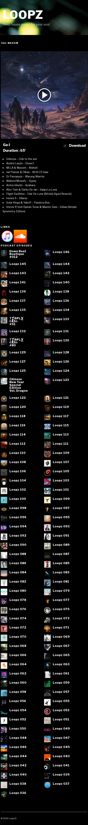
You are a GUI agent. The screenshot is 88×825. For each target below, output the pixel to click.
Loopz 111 (61, 443)
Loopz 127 (17, 361)
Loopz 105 (61, 471)
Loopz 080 (17, 590)
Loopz (23, 15)
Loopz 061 (61, 673)
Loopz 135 (17, 310)
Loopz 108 (17, 462)
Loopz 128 (61, 352)
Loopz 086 (17, 563)
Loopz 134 (61, 310)
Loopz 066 (17, 655)
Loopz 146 (61, 252)
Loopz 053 (61, 710)
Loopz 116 (17, 425)
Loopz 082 (17, 581)
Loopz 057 (61, 691)
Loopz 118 (17, 416)
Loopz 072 (17, 627)
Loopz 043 (61, 756)
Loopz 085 (61, 563)
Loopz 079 (61, 590)
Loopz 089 (61, 544)
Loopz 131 (61, 331)
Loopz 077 (61, 600)
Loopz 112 (17, 443)
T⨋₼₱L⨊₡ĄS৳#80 (16, 342)
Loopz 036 (17, 793)
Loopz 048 (17, 737)
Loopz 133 (61, 319)
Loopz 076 (17, 609)
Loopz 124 (61, 370)
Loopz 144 (61, 264)
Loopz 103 (61, 480)
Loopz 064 (18, 664)
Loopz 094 (18, 526)
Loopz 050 (17, 728)
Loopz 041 (61, 765)
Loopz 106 (17, 471)
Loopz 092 (17, 535)
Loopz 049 (61, 728)
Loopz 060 (17, 682)
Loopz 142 (61, 273)
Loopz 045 (61, 747)
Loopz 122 (17, 397)
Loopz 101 (61, 489)
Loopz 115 (61, 425)
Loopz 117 (61, 416)
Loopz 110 (17, 453)
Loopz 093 (61, 526)
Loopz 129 (17, 352)
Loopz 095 (61, 517)
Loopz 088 (17, 554)
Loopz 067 (61, 646)
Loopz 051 (61, 719)
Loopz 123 (61, 380)
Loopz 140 (61, 282)
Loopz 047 (61, 737)
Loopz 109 (61, 453)
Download (74, 145)
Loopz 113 (61, 434)
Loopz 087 (61, 554)
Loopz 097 (61, 508)
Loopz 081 (61, 581)
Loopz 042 (17, 765)
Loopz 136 (61, 300)
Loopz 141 (17, 282)
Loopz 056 (17, 701)
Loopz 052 (17, 719)
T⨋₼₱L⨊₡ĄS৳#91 (16, 321)
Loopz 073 (61, 618)
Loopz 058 (17, 691)
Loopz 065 (61, 655)
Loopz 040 (18, 774)
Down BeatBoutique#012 (17, 254)
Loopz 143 (17, 273)
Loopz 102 (17, 489)
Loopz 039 (61, 774)
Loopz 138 (61, 291)
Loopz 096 (17, 517)
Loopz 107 (61, 462)
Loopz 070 (17, 636)
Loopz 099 (61, 498)
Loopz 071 (61, 627)
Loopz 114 (17, 434)
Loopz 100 (17, 498)
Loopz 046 (18, 747)
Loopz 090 (17, 544)
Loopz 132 (17, 331)
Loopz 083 (61, 572)
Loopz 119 (61, 407)
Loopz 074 (17, 618)
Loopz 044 (18, 756)
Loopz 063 (61, 664)
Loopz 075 (61, 609)
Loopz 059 (61, 682)
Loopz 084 (17, 572)
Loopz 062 (17, 673)
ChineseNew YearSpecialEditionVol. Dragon (18, 385)
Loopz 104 (17, 480)
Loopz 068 (17, 646)
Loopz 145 (17, 264)
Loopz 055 (61, 701)
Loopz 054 (17, 710)
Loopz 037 (61, 783)
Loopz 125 (17, 370)
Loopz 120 (17, 407)
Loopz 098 (17, 508)
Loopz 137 (17, 300)
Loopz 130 (61, 340)
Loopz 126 (61, 361)
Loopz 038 (17, 783)
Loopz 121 (61, 397)
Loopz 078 (17, 600)
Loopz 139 (17, 291)
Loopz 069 (61, 636)
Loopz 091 (61, 535)
